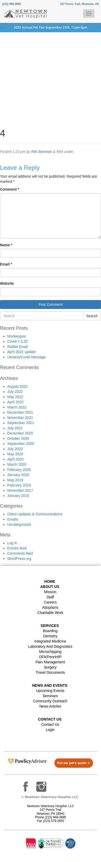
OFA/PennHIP (50, 657)
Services (50, 626)
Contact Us (50, 724)
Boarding (50, 631)
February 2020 (19, 470)
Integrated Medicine (50, 641)
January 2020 (18, 475)
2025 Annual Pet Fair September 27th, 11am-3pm (50, 27)
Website (7, 283)
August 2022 (17, 386)
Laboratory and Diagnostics (50, 646)
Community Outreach (50, 701)
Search (92, 316)
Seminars (50, 696)
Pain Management (50, 662)
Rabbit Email (17, 347)
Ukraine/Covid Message (26, 357)
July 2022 (15, 392)
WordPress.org (19, 558)
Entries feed (17, 548)
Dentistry (50, 636)
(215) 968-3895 (11, 3)
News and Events (49, 685)
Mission (50, 592)
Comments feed (20, 553)
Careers (50, 602)
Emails (12, 519)
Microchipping (50, 652)
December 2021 (20, 412)
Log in (12, 543)
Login (50, 730)
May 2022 (15, 397)
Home (49, 581)
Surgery (50, 667)
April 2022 (15, 402)
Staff (50, 597)
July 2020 (15, 449)
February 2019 (19, 485)
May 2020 (15, 454)
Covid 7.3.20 (17, 341)
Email (6, 264)
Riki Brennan (41, 152)
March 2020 (16, 464)
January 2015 (18, 496)
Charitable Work (50, 613)
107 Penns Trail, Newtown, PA (79, 3)
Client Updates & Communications (34, 514)
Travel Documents (50, 672)
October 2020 (18, 438)
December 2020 (20, 433)
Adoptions (50, 607)
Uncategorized (19, 524)
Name (6, 245)
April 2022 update (21, 352)
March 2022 (16, 407)
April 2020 (15, 459)
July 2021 (15, 428)
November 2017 (20, 490)
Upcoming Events (50, 691)
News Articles (50, 706)
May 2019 (15, 480)
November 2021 (20, 418)
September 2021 (20, 423)
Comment (9, 189)
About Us (49, 587)
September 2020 (20, 444)
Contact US (50, 719)
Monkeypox (16, 336)
